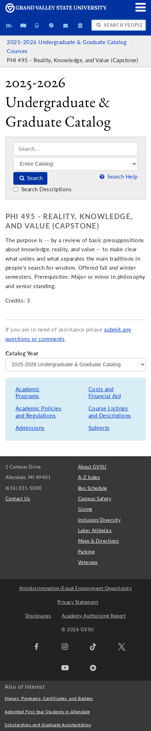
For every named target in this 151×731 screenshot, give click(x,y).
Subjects (99, 428)
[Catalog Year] (75, 364)
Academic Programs (28, 392)
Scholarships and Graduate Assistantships (48, 724)
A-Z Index (89, 477)
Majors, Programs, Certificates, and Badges (49, 698)
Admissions (30, 428)
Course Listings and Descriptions (110, 412)
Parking (86, 552)
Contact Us (17, 498)
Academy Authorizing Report (94, 616)
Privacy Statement (78, 602)
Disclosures (38, 616)
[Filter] (75, 163)
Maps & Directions (98, 541)
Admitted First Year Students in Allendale (47, 711)
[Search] (75, 149)
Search (30, 178)
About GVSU (92, 467)
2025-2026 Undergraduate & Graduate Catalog (67, 42)
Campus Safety (95, 498)
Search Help (117, 177)
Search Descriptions (42, 189)
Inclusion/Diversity (99, 520)
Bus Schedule (92, 488)
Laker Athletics (95, 530)
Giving (85, 509)
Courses (18, 51)
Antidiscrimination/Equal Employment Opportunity (75, 588)
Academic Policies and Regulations (39, 412)
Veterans (88, 562)
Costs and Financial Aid (105, 392)
